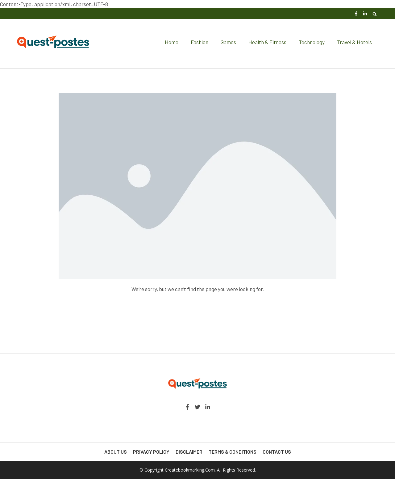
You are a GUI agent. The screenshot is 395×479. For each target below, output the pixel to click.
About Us (115, 452)
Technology (312, 42)
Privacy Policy (151, 452)
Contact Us (277, 452)
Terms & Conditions (232, 452)
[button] (374, 14)
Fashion (199, 42)
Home (171, 42)
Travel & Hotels (354, 42)
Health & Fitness (267, 42)
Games (228, 42)
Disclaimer (189, 452)
